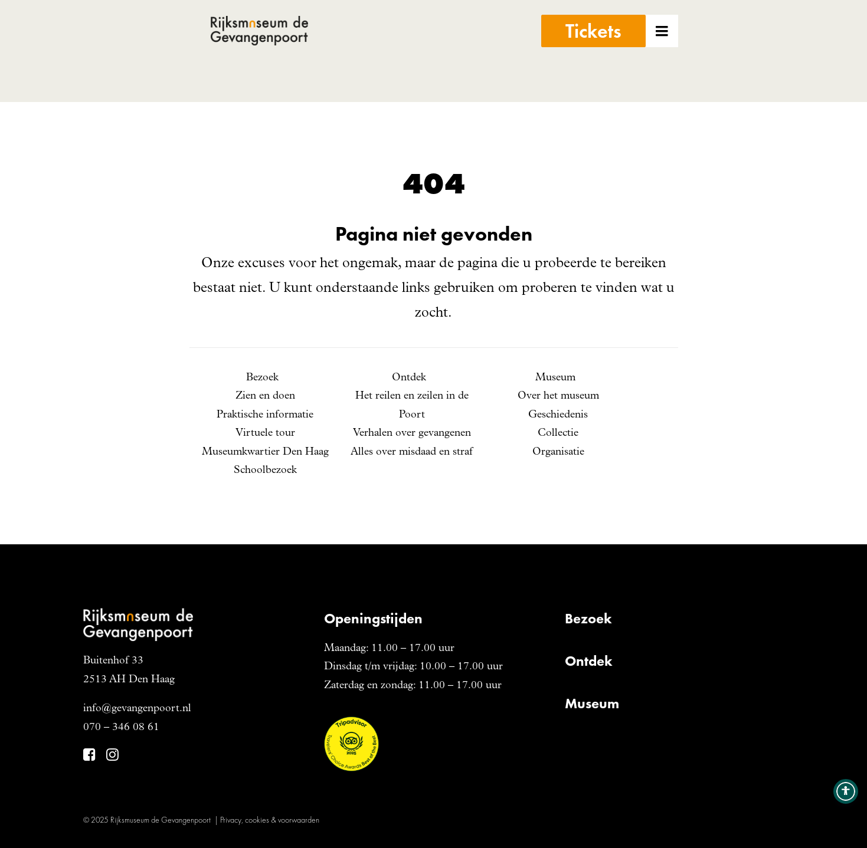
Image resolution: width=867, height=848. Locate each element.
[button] (678, 51)
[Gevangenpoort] (306, 51)
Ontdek (409, 378)
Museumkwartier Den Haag (265, 452)
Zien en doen (265, 396)
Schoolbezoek (265, 470)
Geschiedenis (558, 415)
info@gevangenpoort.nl (137, 709)
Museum (555, 378)
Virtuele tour (265, 433)
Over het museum (558, 396)
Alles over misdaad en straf (412, 452)
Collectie (558, 433)
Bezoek (262, 378)
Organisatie (558, 452)
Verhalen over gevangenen (412, 433)
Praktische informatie (265, 415)
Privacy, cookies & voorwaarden (269, 819)
